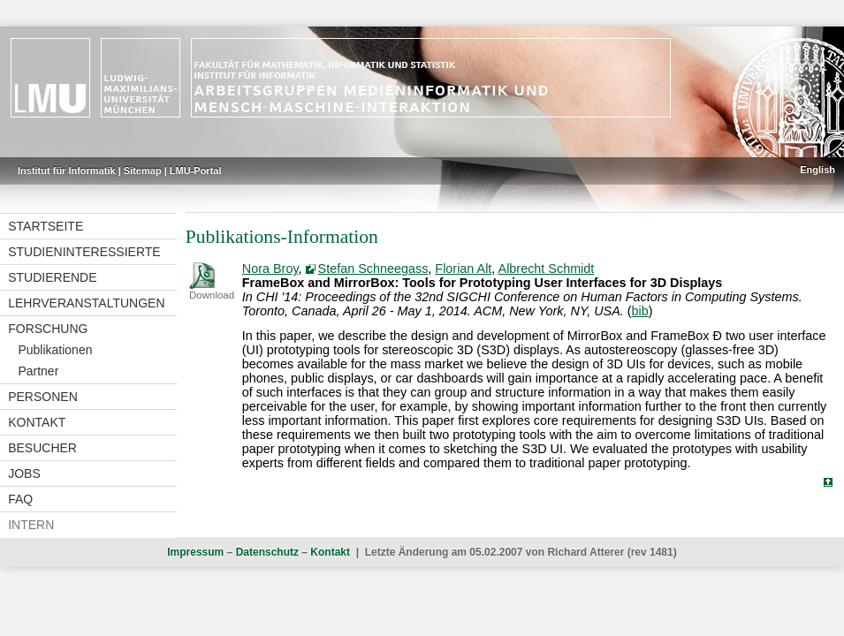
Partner (38, 371)
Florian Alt (463, 268)
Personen (43, 397)
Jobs (24, 473)
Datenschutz (267, 552)
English (817, 169)
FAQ (20, 499)
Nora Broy (270, 268)
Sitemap (143, 170)
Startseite (45, 226)
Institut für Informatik (67, 170)
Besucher (42, 448)
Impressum (195, 552)
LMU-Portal (196, 170)
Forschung (47, 329)
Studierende (52, 277)
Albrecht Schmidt (546, 268)
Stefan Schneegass (373, 268)
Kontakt (36, 422)
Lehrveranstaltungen (86, 303)
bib (640, 311)
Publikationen (55, 350)
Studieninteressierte (84, 252)
